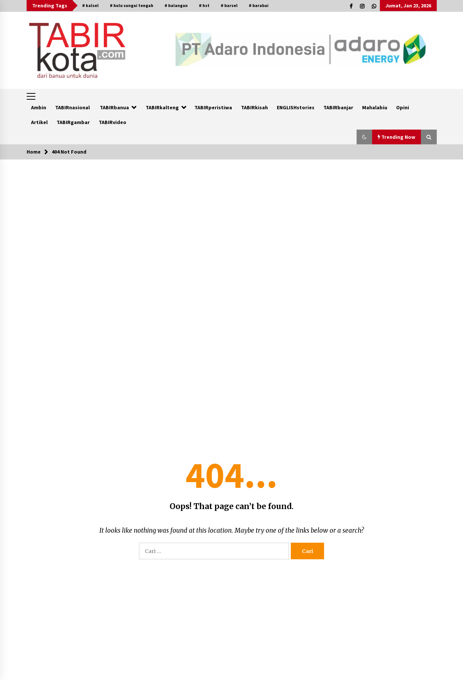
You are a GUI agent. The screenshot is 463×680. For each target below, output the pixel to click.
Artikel (39, 122)
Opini (402, 107)
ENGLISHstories (295, 107)
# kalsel (90, 5)
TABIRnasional (72, 107)
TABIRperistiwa (213, 107)
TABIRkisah (254, 107)
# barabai (259, 5)
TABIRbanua (114, 107)
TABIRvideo (112, 122)
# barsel (229, 5)
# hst (204, 5)
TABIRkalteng (162, 107)
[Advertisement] (231, 215)
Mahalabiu (374, 107)
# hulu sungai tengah (131, 5)
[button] (364, 137)
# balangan (176, 5)
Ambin (38, 107)
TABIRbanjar (338, 107)
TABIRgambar (73, 122)
